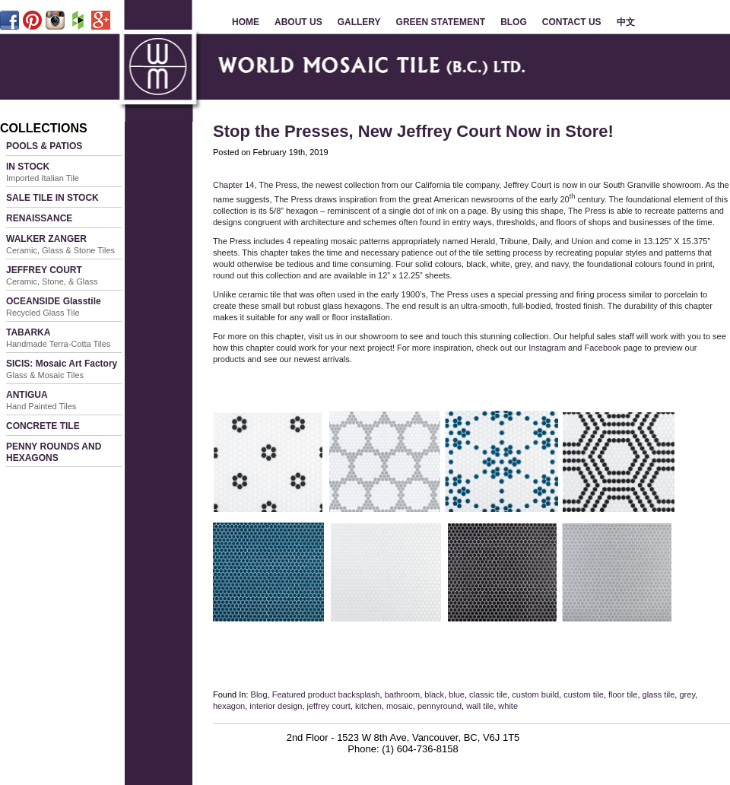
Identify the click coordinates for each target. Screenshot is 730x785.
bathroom (402, 694)
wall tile (480, 705)
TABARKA (58, 337)
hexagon (229, 705)
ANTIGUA (41, 400)
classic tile (488, 694)
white (508, 705)
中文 (626, 22)
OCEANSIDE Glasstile (53, 306)
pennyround (439, 705)
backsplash (359, 694)
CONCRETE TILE (43, 426)
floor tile (623, 694)
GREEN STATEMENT (441, 22)
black (434, 694)
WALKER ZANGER (60, 244)
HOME (245, 22)
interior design (275, 705)
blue (457, 694)
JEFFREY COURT (51, 275)
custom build (535, 694)
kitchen (368, 705)
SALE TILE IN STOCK (52, 197)
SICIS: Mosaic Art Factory (61, 369)
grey (687, 694)
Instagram (547, 347)
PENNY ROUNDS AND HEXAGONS (53, 452)
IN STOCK (42, 172)
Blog (259, 694)
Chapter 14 (233, 184)
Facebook (603, 347)
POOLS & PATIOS (44, 146)
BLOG (513, 22)
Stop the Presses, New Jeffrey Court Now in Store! (413, 131)
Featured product (304, 694)
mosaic (399, 705)
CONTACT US (571, 22)
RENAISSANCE (39, 218)
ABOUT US (298, 22)
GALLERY (359, 22)
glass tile (659, 694)
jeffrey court (329, 705)
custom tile (583, 694)
